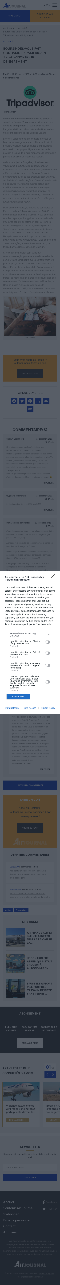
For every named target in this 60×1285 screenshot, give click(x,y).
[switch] (47, 642)
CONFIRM (18, 696)
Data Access (30, 708)
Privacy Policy (48, 708)
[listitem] (30, 634)
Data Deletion (12, 708)
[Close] (54, 577)
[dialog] (30, 642)
